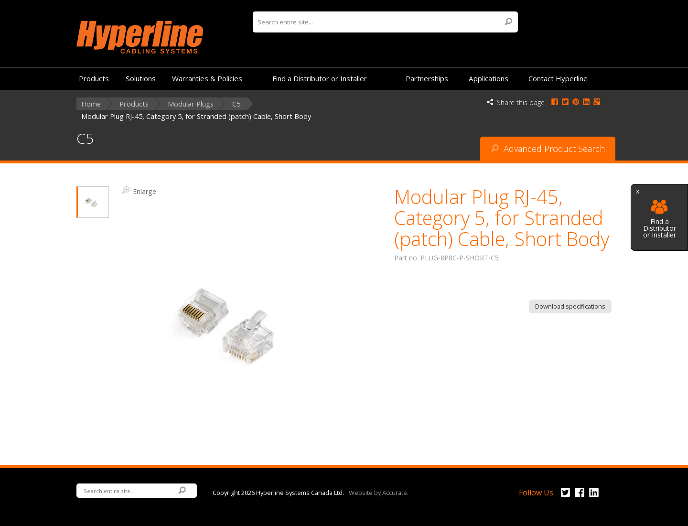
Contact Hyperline (558, 78)
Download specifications (570, 306)
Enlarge (139, 190)
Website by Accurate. (378, 492)
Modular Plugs (191, 103)
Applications (488, 78)
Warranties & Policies (207, 78)
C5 (236, 103)
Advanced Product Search (548, 148)
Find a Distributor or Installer (659, 219)
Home (91, 103)
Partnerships (427, 78)
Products (94, 78)
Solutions (141, 78)
